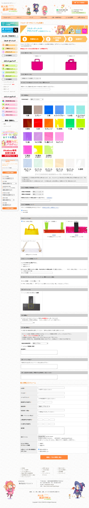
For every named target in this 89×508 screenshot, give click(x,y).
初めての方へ (61, 470)
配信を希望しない (43, 453)
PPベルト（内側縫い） (54, 227)
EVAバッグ (6, 86)
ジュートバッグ (7, 84)
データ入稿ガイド (26, 474)
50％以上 (24, 210)
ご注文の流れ (43, 17)
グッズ (31, 17)
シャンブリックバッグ (9, 82)
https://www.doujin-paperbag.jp (51, 488)
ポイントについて (26, 479)
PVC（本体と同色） (30, 228)
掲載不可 (41, 447)
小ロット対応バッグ (45, 320)
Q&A (43, 474)
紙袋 (5, 123)
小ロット (19, 17)
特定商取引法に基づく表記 (28, 477)
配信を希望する (43, 451)
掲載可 (40, 446)
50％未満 (24, 212)
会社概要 (60, 474)
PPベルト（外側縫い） (76, 227)
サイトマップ (61, 475)
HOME (23, 470)
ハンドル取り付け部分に (30, 292)
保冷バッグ (6, 89)
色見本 (54, 235)
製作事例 (23, 447)
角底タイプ (71, 63)
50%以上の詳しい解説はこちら (50, 207)
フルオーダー (7, 17)
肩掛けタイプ (25, 266)
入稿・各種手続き (56, 17)
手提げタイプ (26, 264)
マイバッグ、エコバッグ (9, 91)
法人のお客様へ (62, 472)
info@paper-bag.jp (77, 9)
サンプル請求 (25, 472)
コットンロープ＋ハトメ (31, 246)
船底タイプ (37, 63)
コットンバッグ (7, 126)
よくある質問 (69, 17)
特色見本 (49, 197)
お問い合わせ (81, 17)
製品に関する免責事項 (27, 475)
